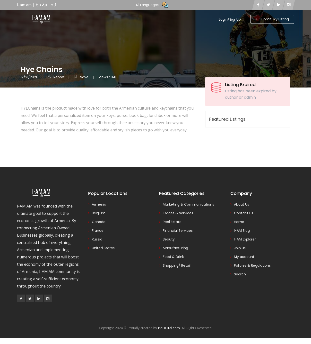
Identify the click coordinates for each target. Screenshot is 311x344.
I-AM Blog (242, 230)
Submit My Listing (272, 19)
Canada (98, 221)
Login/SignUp (230, 19)
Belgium (98, 213)
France (98, 230)
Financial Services (178, 230)
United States (103, 248)
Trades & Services (178, 213)
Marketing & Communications (188, 204)
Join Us (240, 248)
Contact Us (243, 213)
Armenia (99, 204)
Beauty (169, 239)
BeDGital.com (169, 328)
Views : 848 (108, 77)
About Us (241, 204)
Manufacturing (175, 248)
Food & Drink (173, 256)
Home (239, 221)
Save (81, 77)
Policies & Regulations (252, 265)
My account (244, 256)
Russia (97, 239)
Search (240, 274)
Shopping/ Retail (176, 265)
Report (56, 77)
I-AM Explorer (245, 239)
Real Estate (172, 221)
